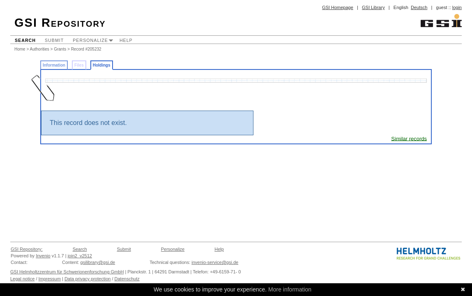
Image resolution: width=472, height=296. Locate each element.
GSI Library (373, 7)
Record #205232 (86, 49)
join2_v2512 (80, 255)
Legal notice (22, 278)
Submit (54, 40)
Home (19, 49)
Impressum (50, 278)
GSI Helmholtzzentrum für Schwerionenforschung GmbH (67, 271)
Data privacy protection (87, 278)
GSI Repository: (27, 249)
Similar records (409, 138)
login (457, 7)
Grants (60, 49)
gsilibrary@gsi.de (98, 262)
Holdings (102, 65)
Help (126, 40)
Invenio (43, 255)
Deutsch (419, 7)
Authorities (39, 49)
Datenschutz (127, 278)
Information (54, 65)
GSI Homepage (337, 7)
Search (25, 40)
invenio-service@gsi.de (214, 262)
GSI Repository (60, 22)
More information (289, 289)
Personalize (90, 40)
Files (79, 65)
